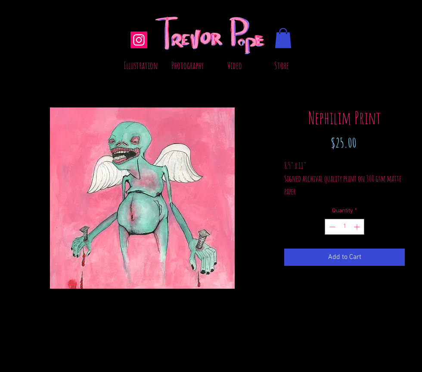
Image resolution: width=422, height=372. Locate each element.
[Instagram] (138, 40)
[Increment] (357, 226)
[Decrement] (331, 226)
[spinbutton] (344, 226)
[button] (283, 38)
